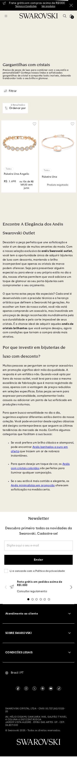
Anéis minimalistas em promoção (33, 485)
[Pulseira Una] (57, 156)
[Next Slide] (71, 587)
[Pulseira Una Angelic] (19, 156)
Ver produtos (48, 6)
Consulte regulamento (32, 591)
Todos (9, 169)
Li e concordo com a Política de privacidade (37, 571)
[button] (64, 16)
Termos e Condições (26, 6)
